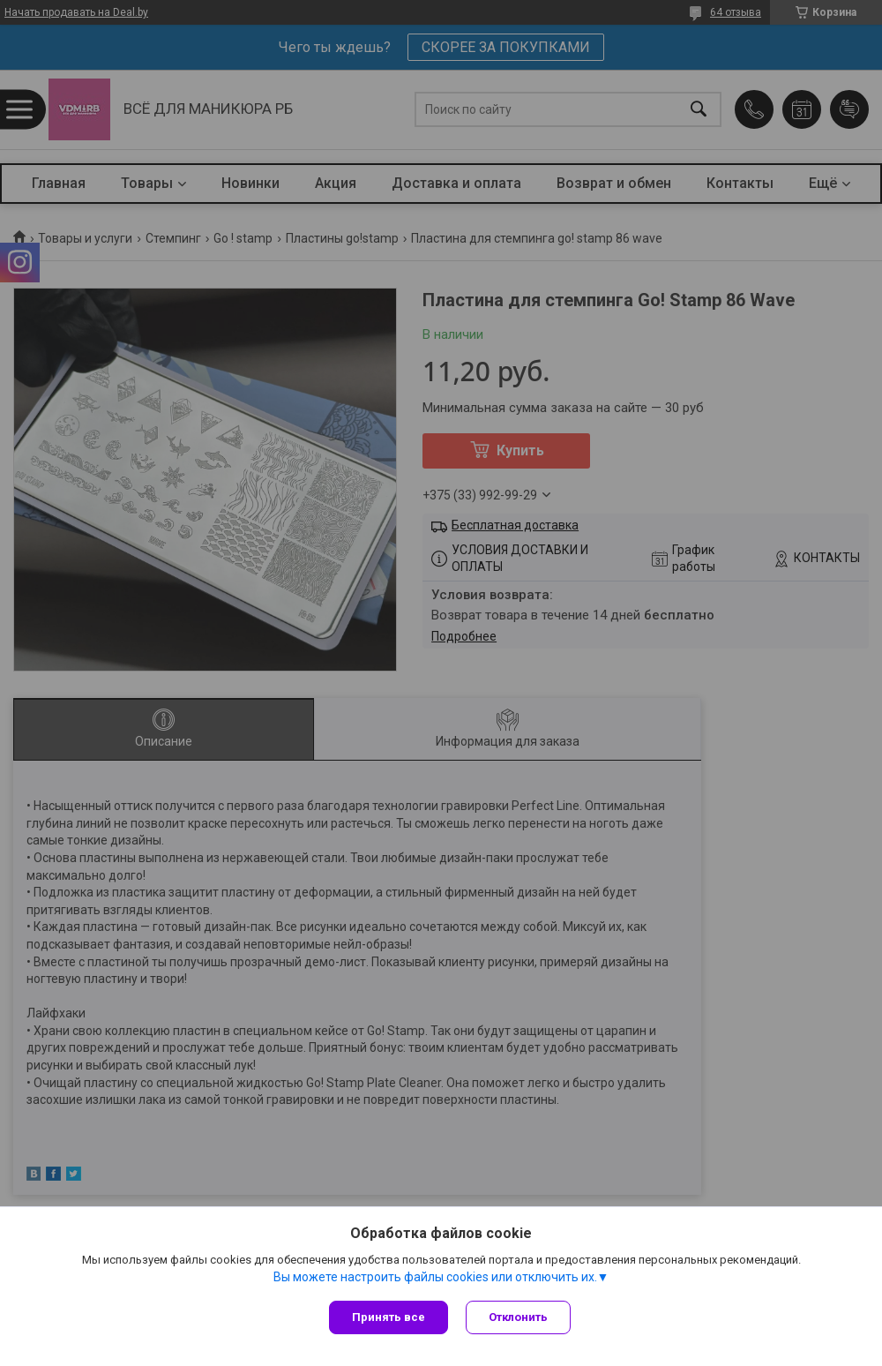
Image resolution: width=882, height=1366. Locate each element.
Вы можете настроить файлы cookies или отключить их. (435, 1277)
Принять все (388, 1317)
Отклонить (518, 1317)
